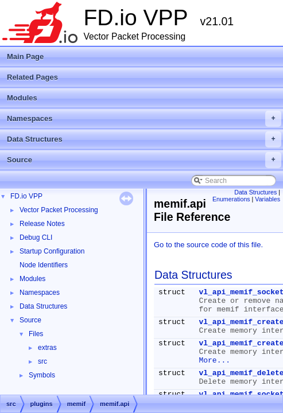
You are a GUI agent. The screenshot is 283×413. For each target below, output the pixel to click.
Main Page (25, 56)
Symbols (42, 375)
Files (36, 334)
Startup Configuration (52, 251)
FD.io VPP (26, 196)
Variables (267, 199)
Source (144, 160)
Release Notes (42, 224)
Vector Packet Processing (59, 210)
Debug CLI (36, 237)
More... (214, 360)
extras (47, 348)
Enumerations (231, 199)
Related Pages (32, 77)
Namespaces (144, 119)
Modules (22, 97)
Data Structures (144, 139)
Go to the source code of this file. (208, 244)
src (42, 361)
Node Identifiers (44, 265)
